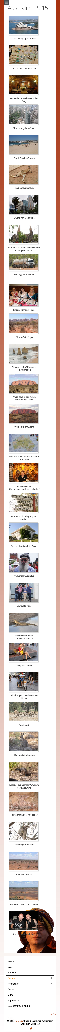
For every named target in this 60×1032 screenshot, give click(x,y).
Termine (12, 972)
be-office (19, 1021)
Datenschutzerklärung (19, 1006)
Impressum (13, 1000)
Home (11, 961)
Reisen (11, 978)
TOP (52, 1013)
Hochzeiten (13, 984)
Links (10, 995)
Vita (10, 967)
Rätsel (11, 989)
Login (30, 1028)
